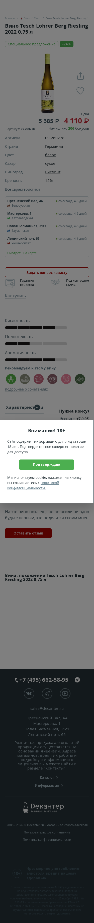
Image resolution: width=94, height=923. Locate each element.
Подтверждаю (46, 464)
